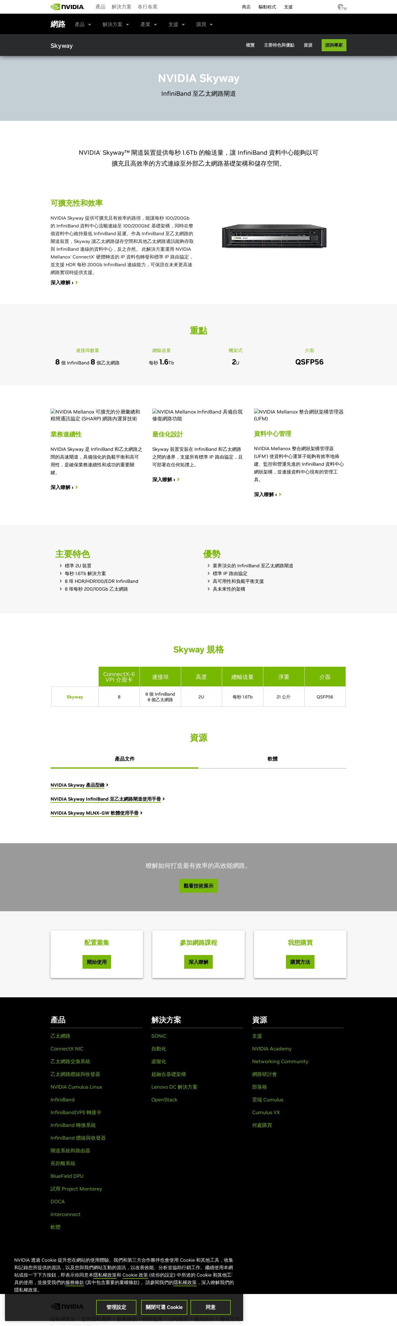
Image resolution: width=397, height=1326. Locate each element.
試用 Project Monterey (76, 1189)
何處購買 (262, 1125)
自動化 (158, 1048)
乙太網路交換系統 (70, 1061)
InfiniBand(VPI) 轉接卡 (76, 1112)
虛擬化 (158, 1061)
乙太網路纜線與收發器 (75, 1074)
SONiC (159, 1036)
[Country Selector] (340, 9)
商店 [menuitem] (246, 7)
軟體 (55, 1227)
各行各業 (148, 6)
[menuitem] (100, 6)
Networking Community (280, 1061)
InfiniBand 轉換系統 (73, 1125)
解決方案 (122, 6)
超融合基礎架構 (168, 1074)
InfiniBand (63, 1099)
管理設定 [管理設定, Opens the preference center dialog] (116, 1307)
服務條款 (74, 1282)
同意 (211, 1307)
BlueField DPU (67, 1176)
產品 (100, 6)
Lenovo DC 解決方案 (174, 1087)
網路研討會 (264, 1074)
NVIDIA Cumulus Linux (76, 1087)
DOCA (58, 1201)
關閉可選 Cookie (164, 1307)
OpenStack (164, 1099)
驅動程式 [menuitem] (267, 7)
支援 (173, 24)
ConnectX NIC (67, 1048)
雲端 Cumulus (267, 1099)
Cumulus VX (266, 1112)
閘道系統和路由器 (70, 1150)
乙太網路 (60, 1036)
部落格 (259, 1087)
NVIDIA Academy (272, 1048)
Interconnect (66, 1214)
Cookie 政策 (135, 1275)
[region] (124, 1282)
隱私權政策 (105, 1275)
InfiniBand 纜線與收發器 (78, 1138)
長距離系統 (63, 1163)
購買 (201, 24)
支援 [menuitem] (288, 7)
